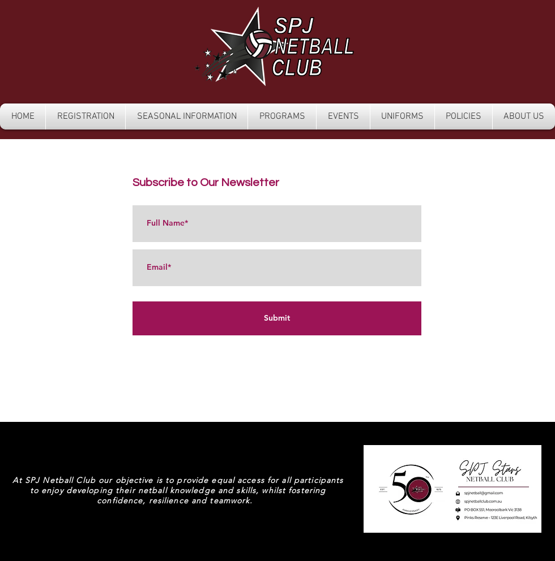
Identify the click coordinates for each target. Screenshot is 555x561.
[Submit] (277, 318)
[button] (85, 116)
